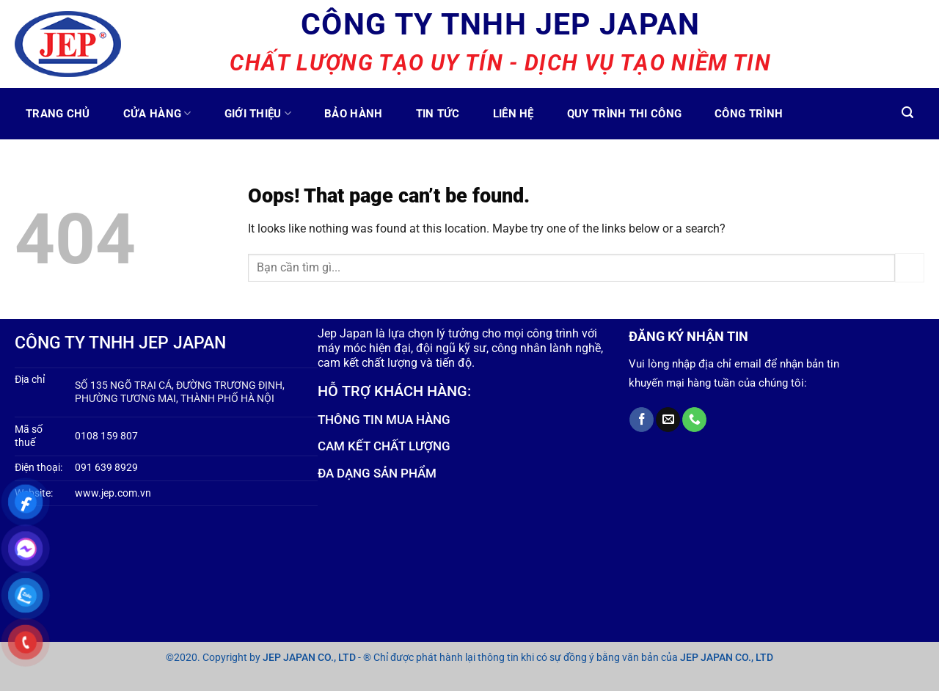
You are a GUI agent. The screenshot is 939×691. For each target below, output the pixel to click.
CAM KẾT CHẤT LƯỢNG (384, 446)
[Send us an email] (668, 419)
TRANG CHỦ (58, 113)
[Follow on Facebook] (641, 419)
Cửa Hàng (157, 113)
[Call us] (694, 419)
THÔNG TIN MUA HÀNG (384, 419)
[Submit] (909, 267)
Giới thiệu (258, 113)
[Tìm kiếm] (907, 113)
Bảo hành (353, 113)
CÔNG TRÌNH (749, 113)
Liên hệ (513, 113)
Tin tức (438, 113)
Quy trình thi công (624, 113)
